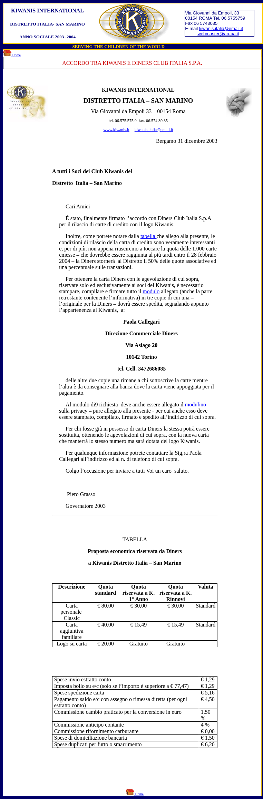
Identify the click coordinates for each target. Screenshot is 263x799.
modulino (195, 404)
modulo (151, 291)
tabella (148, 236)
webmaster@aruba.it (218, 33)
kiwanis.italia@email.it (221, 28)
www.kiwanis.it (116, 129)
